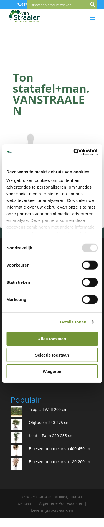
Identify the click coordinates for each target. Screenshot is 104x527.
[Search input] (58, 4)
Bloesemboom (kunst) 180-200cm (59, 461)
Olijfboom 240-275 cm (49, 422)
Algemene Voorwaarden (61, 503)
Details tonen (73, 322)
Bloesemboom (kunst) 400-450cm (59, 448)
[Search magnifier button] (92, 4)
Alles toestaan (52, 338)
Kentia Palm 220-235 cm (51, 435)
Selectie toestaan (52, 355)
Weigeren (52, 371)
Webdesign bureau (68, 497)
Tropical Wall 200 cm (48, 409)
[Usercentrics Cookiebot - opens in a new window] (74, 152)
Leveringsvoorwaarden (52, 510)
